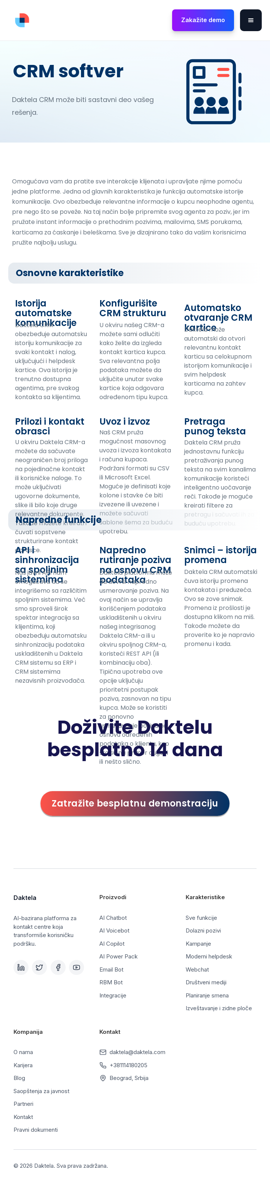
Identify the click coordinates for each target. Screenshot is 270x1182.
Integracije (112, 995)
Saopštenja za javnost (41, 1091)
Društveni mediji (206, 982)
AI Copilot (111, 943)
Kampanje (198, 943)
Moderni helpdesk (209, 956)
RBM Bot (111, 982)
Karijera (23, 1065)
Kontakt (23, 1116)
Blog (19, 1077)
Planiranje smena (207, 995)
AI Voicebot (114, 930)
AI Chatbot (113, 917)
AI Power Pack (118, 956)
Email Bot (111, 969)
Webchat (197, 969)
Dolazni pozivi (203, 930)
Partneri (23, 1103)
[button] (251, 20)
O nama (23, 1052)
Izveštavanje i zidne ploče (219, 1008)
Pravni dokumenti (36, 1129)
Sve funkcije (201, 917)
